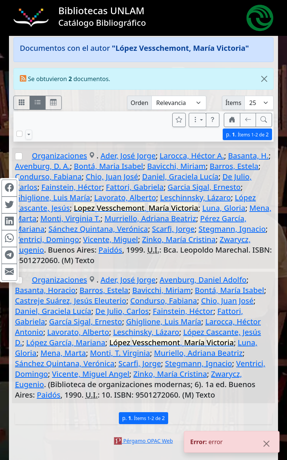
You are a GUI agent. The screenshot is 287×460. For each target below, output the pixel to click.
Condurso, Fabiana (48, 177)
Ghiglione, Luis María (52, 197)
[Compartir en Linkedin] (9, 221)
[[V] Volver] (248, 120)
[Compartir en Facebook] (9, 188)
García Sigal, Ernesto (85, 322)
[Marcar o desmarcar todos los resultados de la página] (19, 134)
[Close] (264, 78)
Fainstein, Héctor (71, 187)
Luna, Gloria (223, 208)
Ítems (233, 103)
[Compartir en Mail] (9, 272)
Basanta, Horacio (45, 290)
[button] (212, 120)
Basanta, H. (248, 156)
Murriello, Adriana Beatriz (150, 218)
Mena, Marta (63, 353)
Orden (139, 103)
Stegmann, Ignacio (232, 229)
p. (247, 134)
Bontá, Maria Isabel (108, 166)
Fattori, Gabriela (135, 187)
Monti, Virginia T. (70, 218)
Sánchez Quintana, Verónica (98, 229)
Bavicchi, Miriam (176, 166)
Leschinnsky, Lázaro (195, 197)
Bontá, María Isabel (229, 290)
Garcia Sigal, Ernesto (204, 187)
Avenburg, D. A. (42, 166)
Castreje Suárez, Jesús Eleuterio (70, 301)
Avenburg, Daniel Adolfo (203, 280)
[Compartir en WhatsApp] (9, 238)
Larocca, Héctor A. (192, 156)
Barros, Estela (234, 166)
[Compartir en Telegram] (9, 255)
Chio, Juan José (112, 177)
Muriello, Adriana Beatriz (198, 353)
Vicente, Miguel (110, 239)
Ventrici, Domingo (47, 239)
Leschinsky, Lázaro (146, 332)
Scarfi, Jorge (173, 229)
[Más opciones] (198, 120)
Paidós (110, 250)
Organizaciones (59, 156)
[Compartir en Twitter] (9, 204)
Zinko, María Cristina (179, 239)
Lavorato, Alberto (125, 197)
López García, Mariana (65, 342)
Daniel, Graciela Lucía (180, 177)
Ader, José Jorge (128, 156)
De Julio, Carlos (122, 311)
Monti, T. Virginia (120, 353)
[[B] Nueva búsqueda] (264, 120)
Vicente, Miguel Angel (90, 374)
